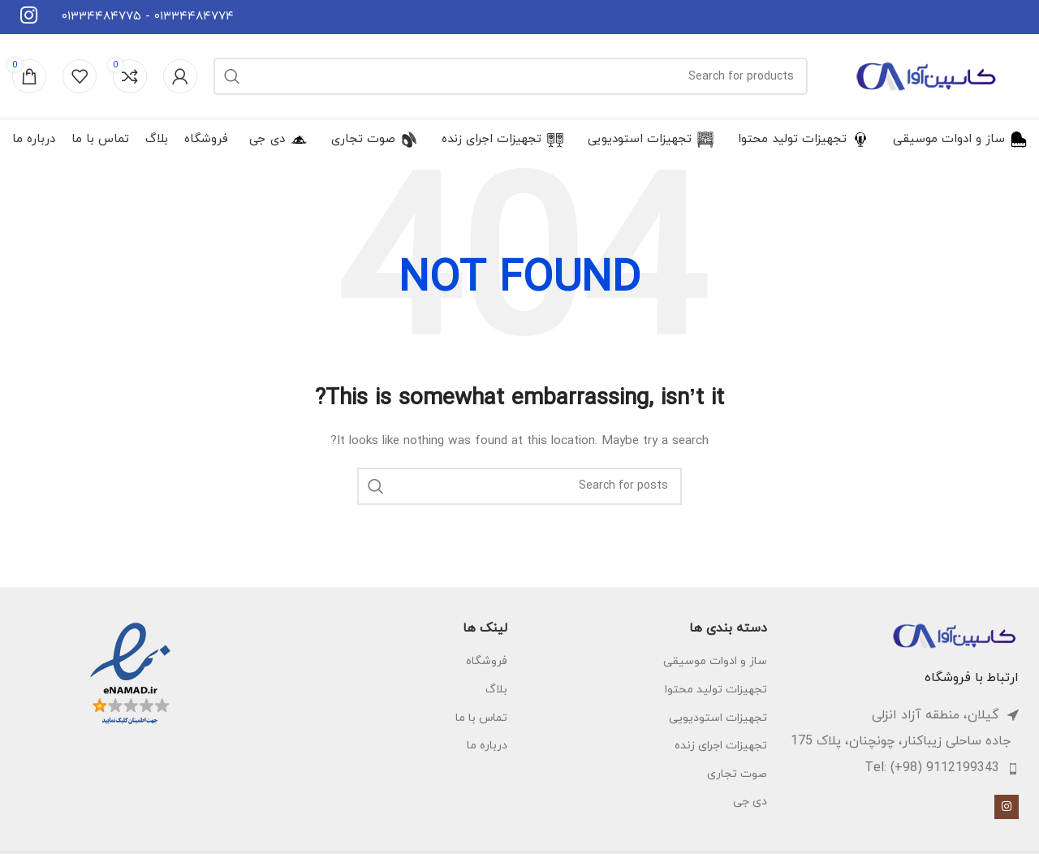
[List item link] (901, 768)
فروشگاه (486, 661)
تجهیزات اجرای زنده (721, 745)
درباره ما (487, 745)
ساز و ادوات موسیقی (715, 661)
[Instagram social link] (1006, 807)
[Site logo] (925, 75)
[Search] (510, 76)
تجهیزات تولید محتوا (716, 689)
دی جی (750, 801)
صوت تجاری (737, 774)
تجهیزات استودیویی (718, 718)
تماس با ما (481, 718)
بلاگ (496, 689)
